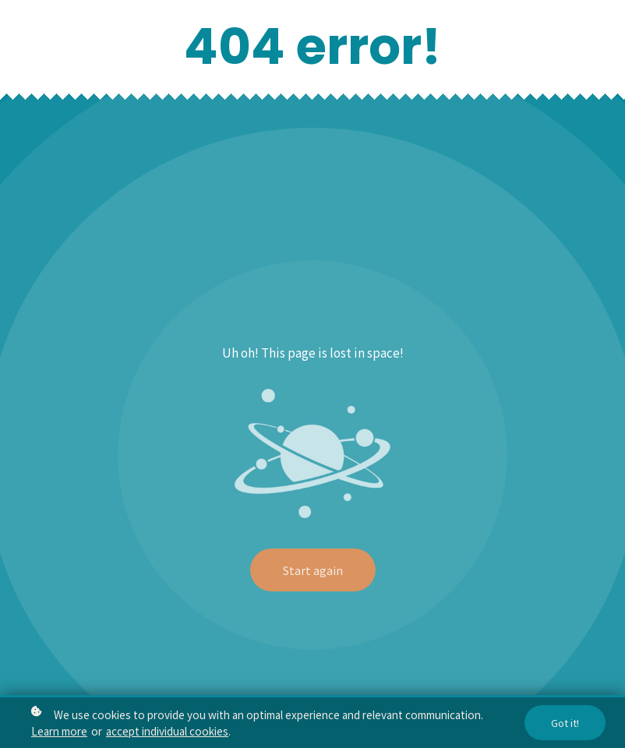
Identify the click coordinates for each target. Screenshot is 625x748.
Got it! (565, 724)
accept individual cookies (167, 732)
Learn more (59, 732)
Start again (313, 570)
